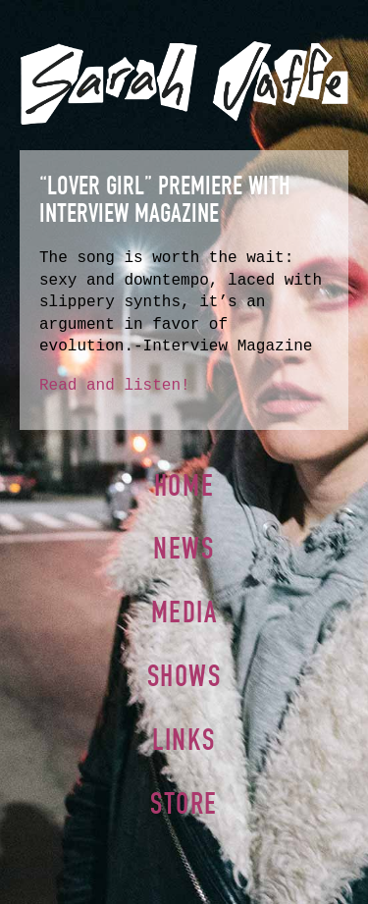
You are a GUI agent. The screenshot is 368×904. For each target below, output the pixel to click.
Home (184, 485)
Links (184, 739)
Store (184, 803)
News (183, 548)
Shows (184, 676)
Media (184, 612)
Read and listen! (114, 386)
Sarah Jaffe (184, 83)
